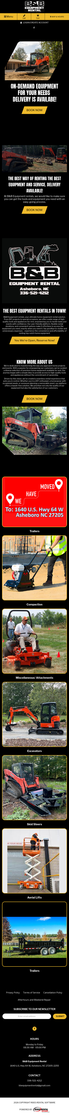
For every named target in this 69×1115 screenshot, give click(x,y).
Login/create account (34, 22)
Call (24, 17)
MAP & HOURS (57, 17)
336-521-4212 (34, 1081)
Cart (38, 17)
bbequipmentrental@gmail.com (34, 1085)
